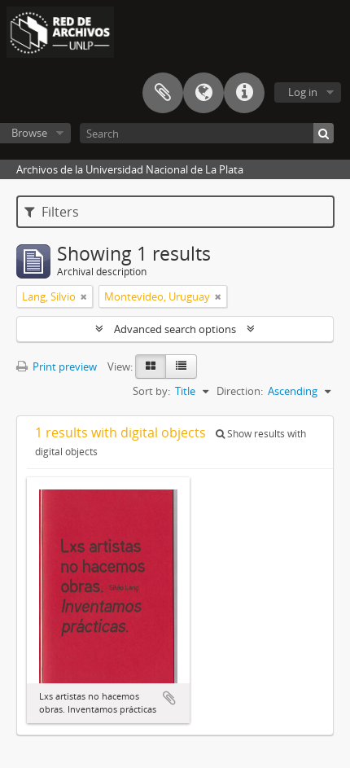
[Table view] (181, 366)
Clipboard (162, 92)
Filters (51, 212)
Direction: (240, 391)
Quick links (244, 92)
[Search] (207, 133)
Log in (302, 92)
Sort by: (151, 391)
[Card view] (150, 366)
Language (203, 92)
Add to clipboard (169, 698)
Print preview (56, 366)
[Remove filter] (84, 296)
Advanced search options (175, 329)
